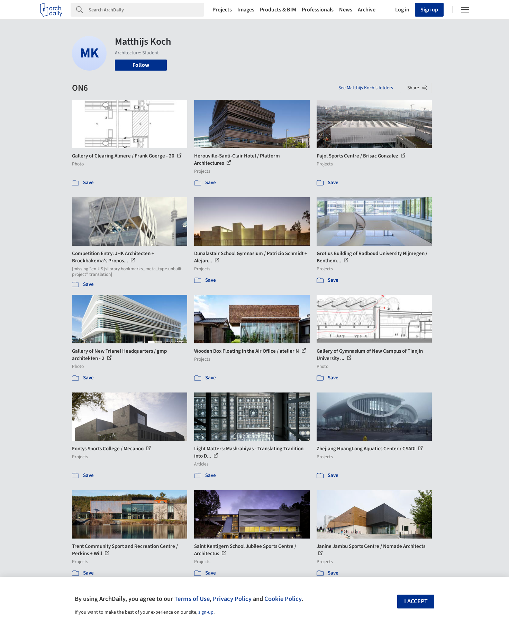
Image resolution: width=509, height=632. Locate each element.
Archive (366, 9)
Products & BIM (278, 9)
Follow (141, 65)
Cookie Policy (282, 598)
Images (245, 9)
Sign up (429, 9)
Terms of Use (192, 598)
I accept (416, 601)
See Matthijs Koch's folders (365, 87)
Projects (222, 9)
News (345, 9)
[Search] (146, 10)
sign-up (205, 612)
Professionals (318, 9)
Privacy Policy (232, 598)
